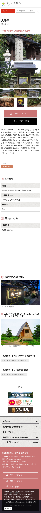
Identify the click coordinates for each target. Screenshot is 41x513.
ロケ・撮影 (14, 487)
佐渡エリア (6, 167)
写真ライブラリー (17, 475)
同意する (8, 508)
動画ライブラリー (17, 481)
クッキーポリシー (19, 502)
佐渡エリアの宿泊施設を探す (13, 374)
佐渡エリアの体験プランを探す (14, 360)
